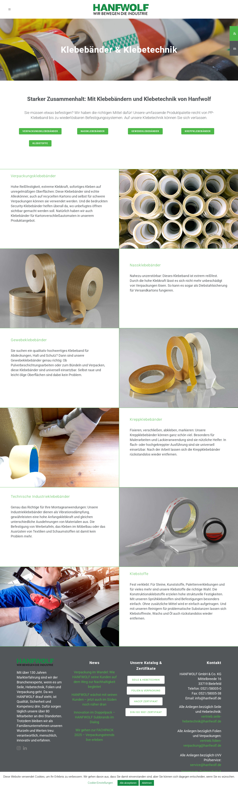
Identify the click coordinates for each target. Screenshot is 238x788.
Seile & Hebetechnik (146, 679)
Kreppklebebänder (198, 131)
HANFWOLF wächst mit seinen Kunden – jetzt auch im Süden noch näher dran (94, 699)
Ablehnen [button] (147, 782)
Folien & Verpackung (145, 690)
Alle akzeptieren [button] (128, 782)
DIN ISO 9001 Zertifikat (146, 712)
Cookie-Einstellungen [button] (100, 782)
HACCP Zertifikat (146, 701)
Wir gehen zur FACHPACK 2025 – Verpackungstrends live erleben (94, 735)
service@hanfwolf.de (205, 765)
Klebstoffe (40, 143)
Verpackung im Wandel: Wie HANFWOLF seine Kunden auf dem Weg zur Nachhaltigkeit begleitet (94, 679)
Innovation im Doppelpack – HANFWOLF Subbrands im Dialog (94, 717)
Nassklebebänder (93, 131)
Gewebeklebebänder (145, 131)
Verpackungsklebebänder (40, 131)
